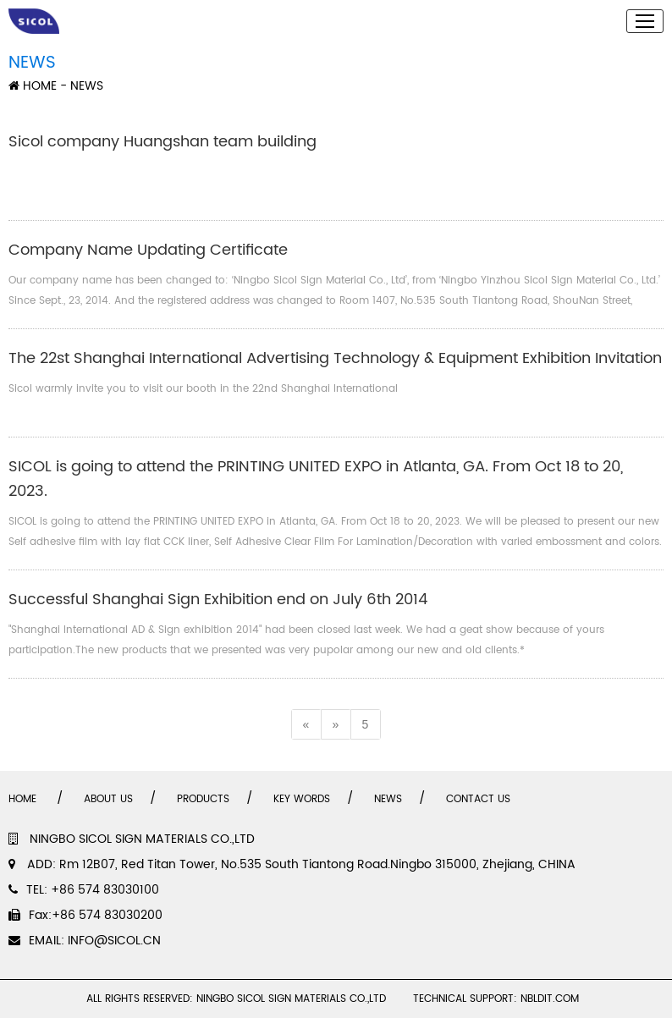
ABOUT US (108, 799)
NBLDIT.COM (553, 999)
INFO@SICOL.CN (114, 940)
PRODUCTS (203, 799)
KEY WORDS (301, 799)
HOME (32, 86)
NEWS (388, 799)
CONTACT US (478, 799)
